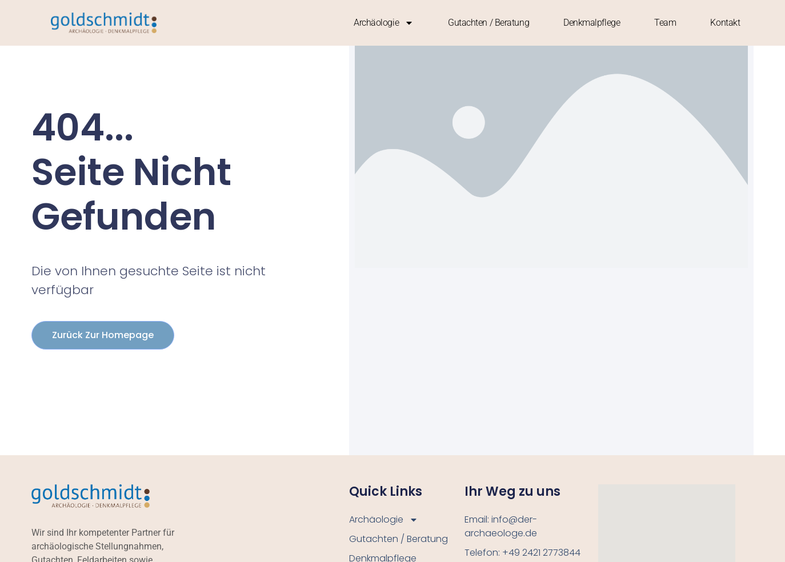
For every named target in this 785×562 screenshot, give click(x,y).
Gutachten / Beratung (488, 22)
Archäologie (384, 23)
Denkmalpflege (591, 22)
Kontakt (725, 22)
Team (665, 22)
